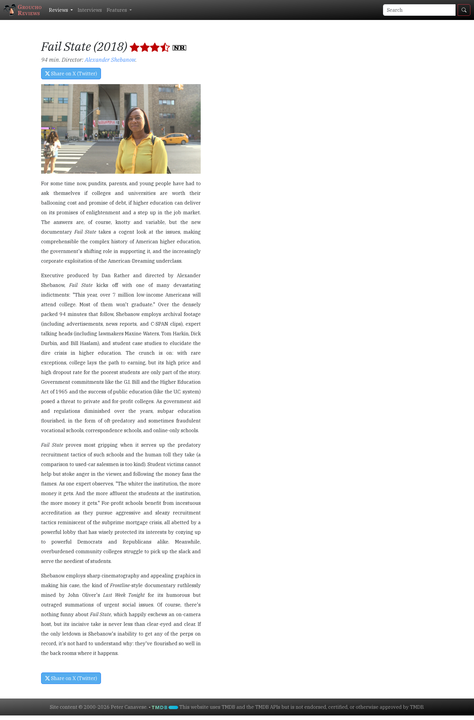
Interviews (90, 10)
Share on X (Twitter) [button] (71, 74)
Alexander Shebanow (110, 59)
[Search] (419, 10)
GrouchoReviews (23, 10)
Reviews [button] (59, 10)
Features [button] (117, 10)
